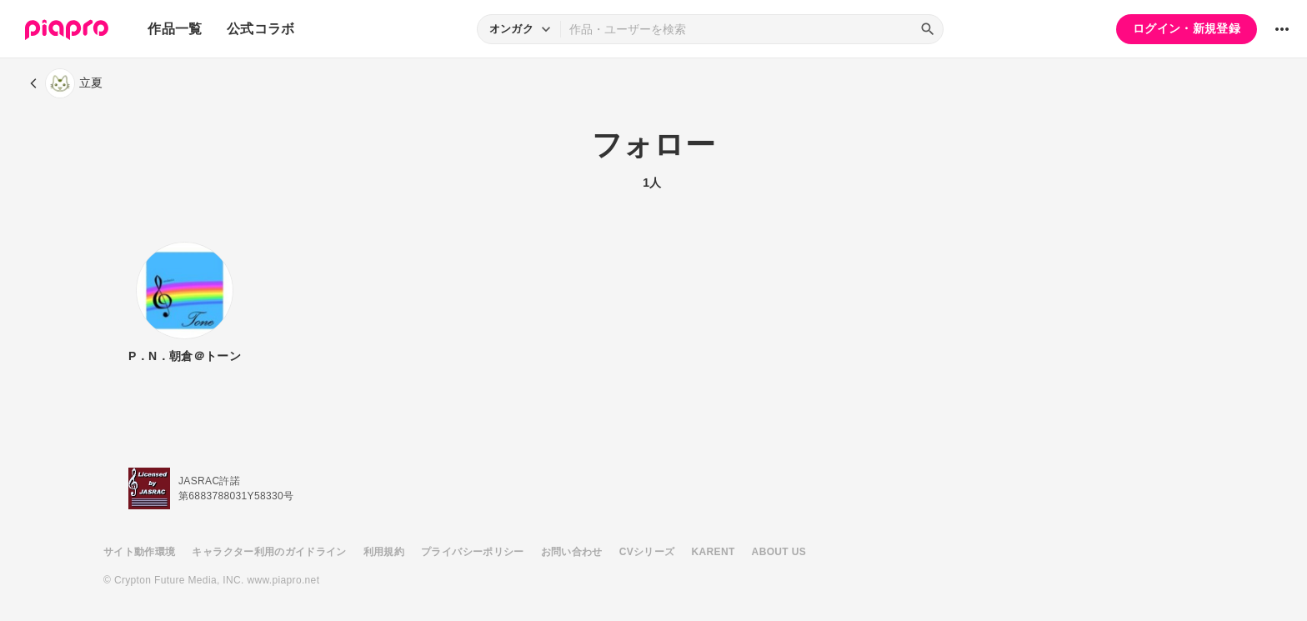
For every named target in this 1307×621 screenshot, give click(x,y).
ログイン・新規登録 (1186, 28)
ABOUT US (779, 552)
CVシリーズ (647, 552)
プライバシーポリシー (472, 552)
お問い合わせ (572, 552)
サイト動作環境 (139, 552)
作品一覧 (175, 29)
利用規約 (383, 552)
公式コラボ (261, 29)
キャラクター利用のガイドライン (269, 552)
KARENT (713, 552)
